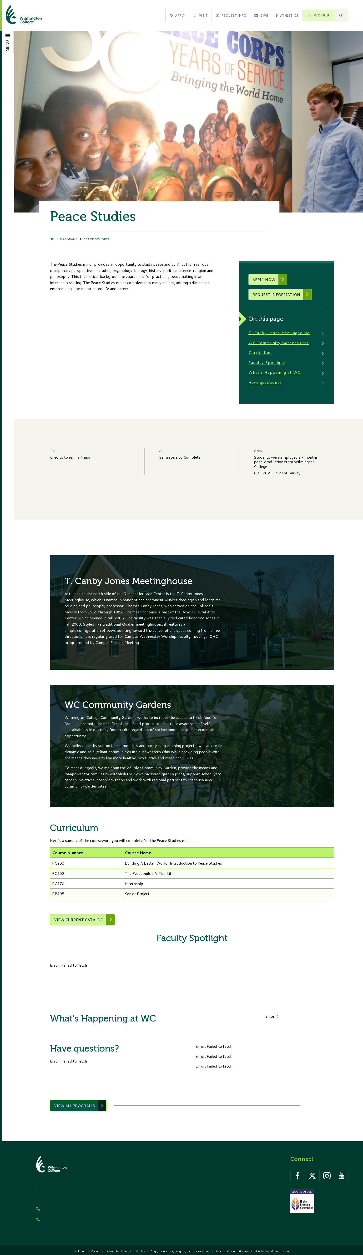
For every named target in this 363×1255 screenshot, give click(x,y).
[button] (341, 15)
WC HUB (318, 15)
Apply (177, 15)
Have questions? (265, 382)
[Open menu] (8, 42)
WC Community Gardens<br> (278, 343)
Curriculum (260, 353)
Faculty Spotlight (266, 363)
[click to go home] (18, 15)
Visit (200, 15)
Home (52, 239)
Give (261, 15)
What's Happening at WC (274, 372)
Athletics (287, 15)
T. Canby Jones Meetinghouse (279, 333)
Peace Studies (96, 239)
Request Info (231, 15)
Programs (69, 239)
